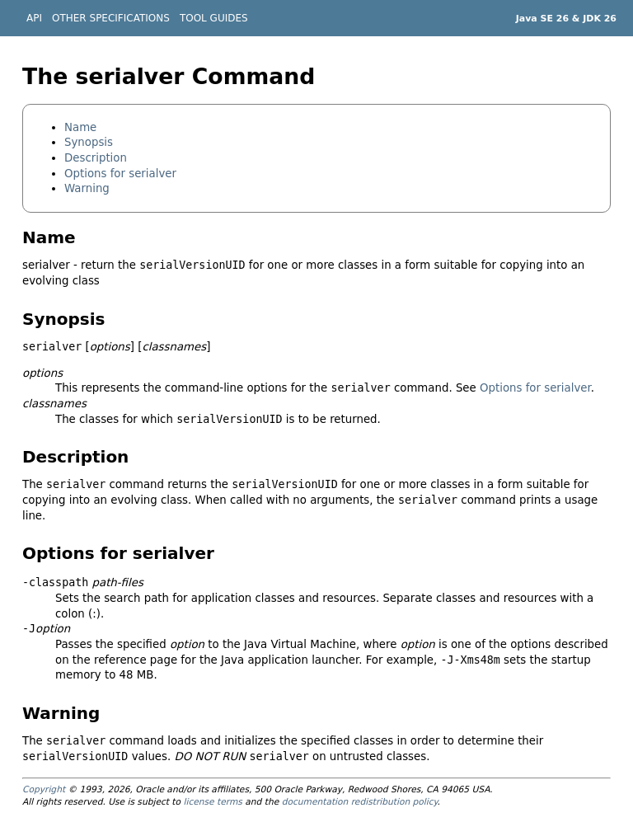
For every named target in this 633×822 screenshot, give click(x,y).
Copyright (43, 789)
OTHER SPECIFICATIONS (111, 18)
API (34, 18)
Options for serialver (120, 173)
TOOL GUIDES (214, 18)
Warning (87, 188)
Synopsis (88, 142)
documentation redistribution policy (360, 801)
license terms (212, 801)
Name (80, 127)
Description (95, 158)
